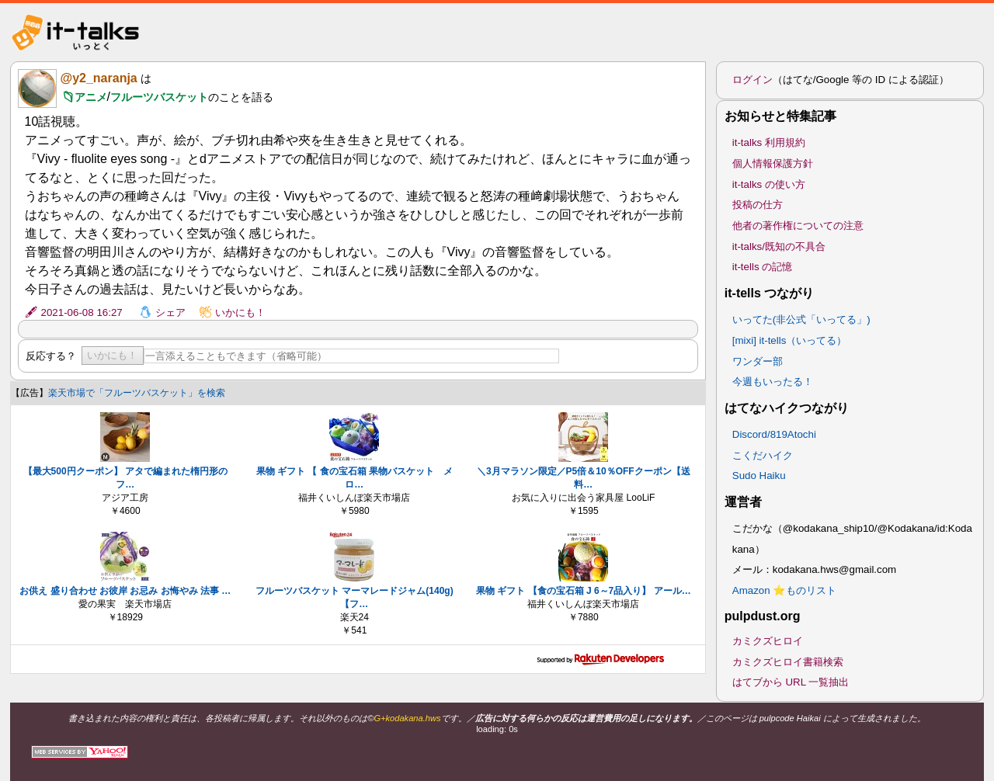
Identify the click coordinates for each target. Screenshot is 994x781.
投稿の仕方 (757, 204)
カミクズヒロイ (767, 641)
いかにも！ (240, 312)
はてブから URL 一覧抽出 (791, 682)
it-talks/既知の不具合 (778, 246)
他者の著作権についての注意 (798, 225)
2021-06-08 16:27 (82, 312)
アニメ (91, 97)
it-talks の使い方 (768, 184)
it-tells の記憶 (762, 266)
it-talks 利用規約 (768, 142)
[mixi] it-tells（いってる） (789, 340)
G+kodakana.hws (407, 718)
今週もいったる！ (772, 381)
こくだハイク (762, 455)
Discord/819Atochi (774, 434)
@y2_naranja (99, 78)
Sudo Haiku (759, 475)
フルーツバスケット (159, 97)
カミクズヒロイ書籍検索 (787, 662)
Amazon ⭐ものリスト (784, 590)
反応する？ (51, 356)
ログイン (752, 79)
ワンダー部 (757, 361)
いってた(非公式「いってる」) (801, 319)
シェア (170, 312)
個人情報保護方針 (772, 163)
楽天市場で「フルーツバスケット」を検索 (136, 392)
